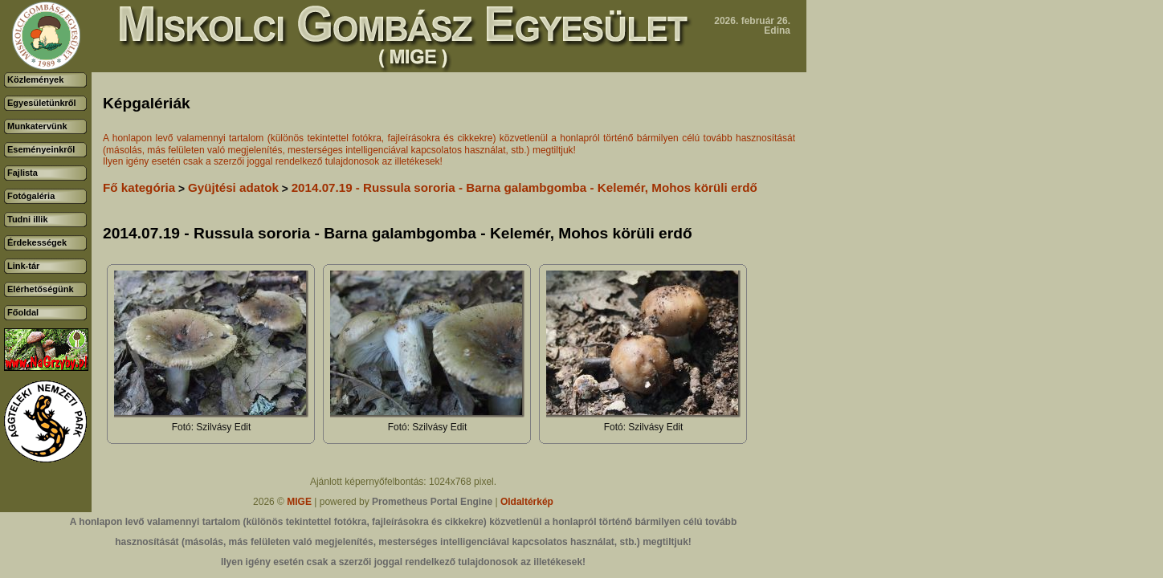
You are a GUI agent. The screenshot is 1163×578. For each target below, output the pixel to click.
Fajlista (22, 172)
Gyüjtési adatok (233, 187)
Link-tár (23, 266)
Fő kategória (139, 187)
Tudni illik (27, 219)
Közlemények (35, 79)
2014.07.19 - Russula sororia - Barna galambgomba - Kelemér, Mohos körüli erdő (524, 187)
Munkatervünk (37, 126)
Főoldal (23, 312)
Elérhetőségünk (40, 289)
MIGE (299, 501)
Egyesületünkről (41, 103)
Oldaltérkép (526, 501)
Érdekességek (37, 242)
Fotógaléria (31, 196)
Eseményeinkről (41, 149)
